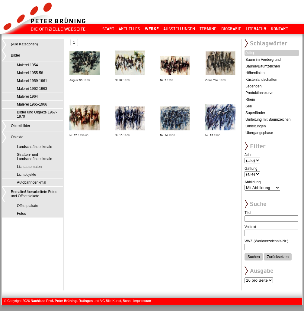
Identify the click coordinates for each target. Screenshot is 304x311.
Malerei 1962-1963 (32, 89)
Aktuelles (129, 28)
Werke (152, 28)
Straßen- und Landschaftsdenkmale (34, 156)
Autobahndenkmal (31, 182)
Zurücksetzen (278, 257)
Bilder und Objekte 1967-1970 (37, 114)
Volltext (250, 227)
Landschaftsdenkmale (34, 147)
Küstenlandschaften (261, 79)
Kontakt (279, 28)
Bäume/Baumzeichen (262, 66)
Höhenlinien (254, 73)
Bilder (15, 55)
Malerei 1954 (27, 65)
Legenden (253, 86)
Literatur (256, 28)
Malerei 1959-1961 (32, 81)
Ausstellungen (179, 28)
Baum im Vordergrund (263, 59)
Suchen (254, 257)
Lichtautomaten (29, 167)
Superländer (255, 113)
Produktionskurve (259, 93)
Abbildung (253, 182)
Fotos (21, 213)
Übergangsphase (259, 133)
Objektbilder (20, 126)
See (248, 106)
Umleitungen (255, 126)
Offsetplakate (27, 206)
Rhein (250, 99)
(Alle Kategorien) (24, 44)
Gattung (251, 168)
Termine (208, 28)
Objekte (17, 137)
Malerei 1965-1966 (32, 104)
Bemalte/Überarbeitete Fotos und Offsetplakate (34, 194)
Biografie (231, 28)
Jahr (248, 155)
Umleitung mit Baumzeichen (267, 119)
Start (108, 28)
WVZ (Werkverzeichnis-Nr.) (266, 241)
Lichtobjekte (26, 174)
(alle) (249, 53)
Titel (248, 213)
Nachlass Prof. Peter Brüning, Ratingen (62, 301)
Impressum (142, 301)
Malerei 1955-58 (30, 73)
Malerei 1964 (27, 96)
